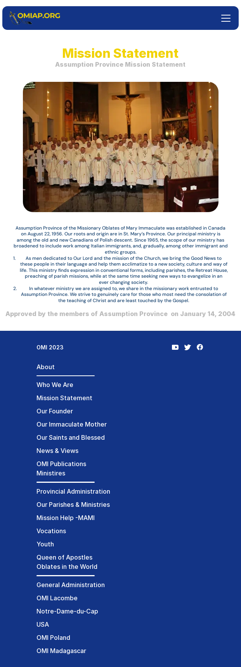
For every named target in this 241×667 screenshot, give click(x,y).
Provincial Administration (73, 491)
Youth (45, 544)
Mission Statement (64, 398)
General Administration (70, 585)
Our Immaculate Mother (71, 424)
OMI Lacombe (57, 598)
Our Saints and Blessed (70, 437)
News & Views (57, 450)
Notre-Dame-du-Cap (67, 611)
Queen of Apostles (64, 557)
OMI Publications (61, 464)
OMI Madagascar (61, 651)
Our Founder (54, 411)
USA (42, 624)
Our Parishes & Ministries (73, 504)
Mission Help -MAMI (65, 518)
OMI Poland (53, 637)
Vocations (51, 531)
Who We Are (54, 385)
